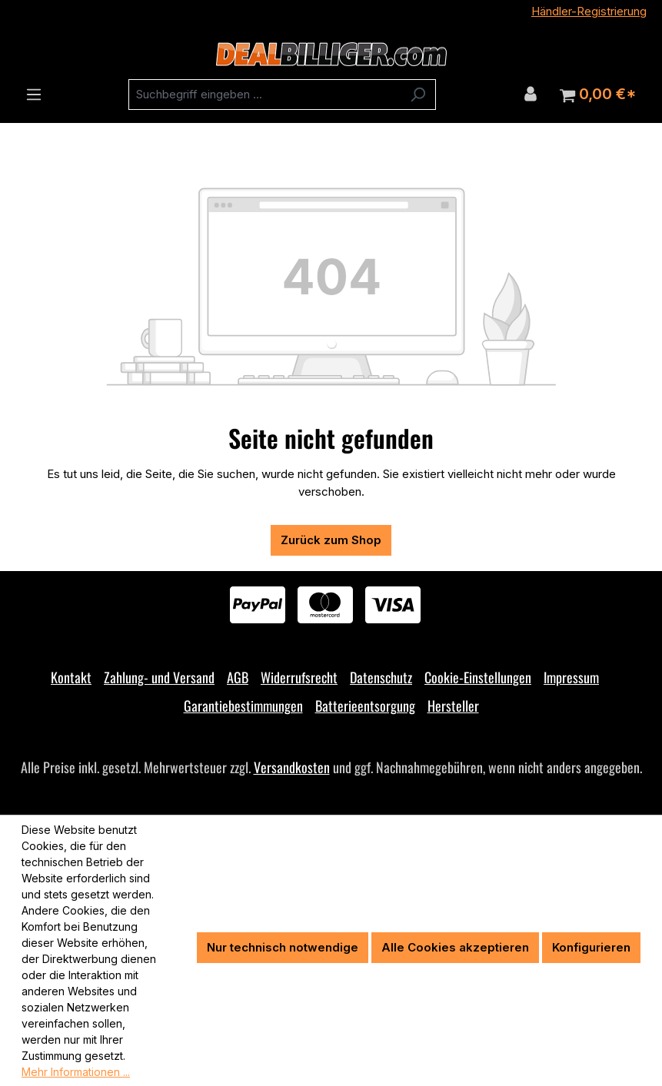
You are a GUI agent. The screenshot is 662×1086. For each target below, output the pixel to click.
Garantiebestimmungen (243, 706)
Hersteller (453, 706)
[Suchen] (418, 94)
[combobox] (264, 94)
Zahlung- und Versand (159, 677)
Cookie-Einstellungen (477, 677)
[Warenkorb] (598, 94)
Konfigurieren (591, 947)
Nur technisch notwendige (282, 947)
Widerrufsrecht (299, 677)
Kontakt (71, 677)
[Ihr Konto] (530, 93)
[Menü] (33, 94)
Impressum (571, 677)
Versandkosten (292, 767)
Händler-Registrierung (589, 11)
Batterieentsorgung (365, 706)
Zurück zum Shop (331, 540)
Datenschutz (381, 677)
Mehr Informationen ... (76, 1071)
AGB (237, 677)
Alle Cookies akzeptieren (455, 947)
